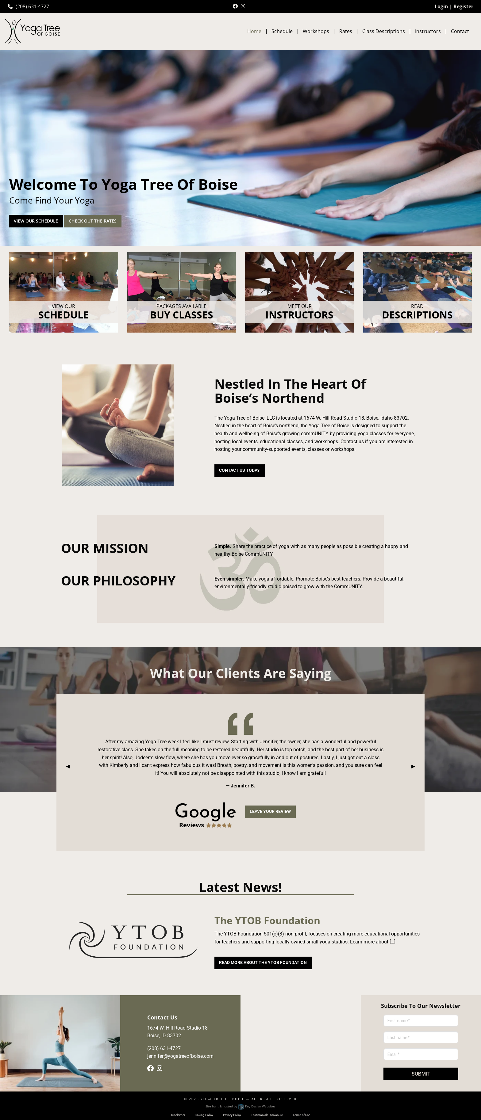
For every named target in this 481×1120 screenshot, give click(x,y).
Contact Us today (239, 470)
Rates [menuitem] (345, 31)
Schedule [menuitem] (282, 31)
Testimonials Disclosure (267, 1115)
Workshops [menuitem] (316, 31)
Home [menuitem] (254, 31)
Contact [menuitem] (460, 31)
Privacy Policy (232, 1115)
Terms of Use (301, 1115)
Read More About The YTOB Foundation (263, 962)
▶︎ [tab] (415, 766)
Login (441, 6)
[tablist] (240, 766)
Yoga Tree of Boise (222, 1099)
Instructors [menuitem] (428, 31)
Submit (421, 1074)
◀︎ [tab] (70, 766)
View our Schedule (36, 221)
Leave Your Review (270, 811)
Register (463, 6)
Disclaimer (178, 1115)
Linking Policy (204, 1115)
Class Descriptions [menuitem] (383, 31)
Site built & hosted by (240, 1106)
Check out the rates (93, 221)
